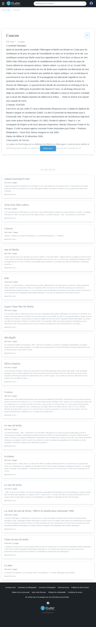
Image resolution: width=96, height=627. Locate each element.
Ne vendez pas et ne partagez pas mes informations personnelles (47, 597)
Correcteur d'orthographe (47, 587)
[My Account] (91, 3)
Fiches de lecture (63, 587)
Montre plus (48, 148)
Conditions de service (75, 592)
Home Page (6, 10)
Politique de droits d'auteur (80, 587)
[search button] (84, 3)
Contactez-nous (10, 587)
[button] (4, 3)
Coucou (16, 10)
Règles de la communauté (20, 592)
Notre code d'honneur (39, 592)
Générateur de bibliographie (27, 587)
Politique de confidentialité (57, 592)
